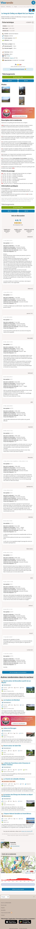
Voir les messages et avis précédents (18, 672)
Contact (3, 915)
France (8, 55)
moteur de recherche (26, 831)
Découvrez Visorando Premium (18, 69)
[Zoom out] (34, 860)
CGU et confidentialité (6, 902)
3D (30, 871)
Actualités (3, 910)
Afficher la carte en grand (18, 889)
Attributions (3, 872)
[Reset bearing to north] (34, 862)
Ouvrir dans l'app (18, 77)
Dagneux (12, 58)
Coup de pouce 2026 (6, 912)
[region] (18, 864)
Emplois (3, 907)
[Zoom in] (34, 858)
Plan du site (3, 905)
